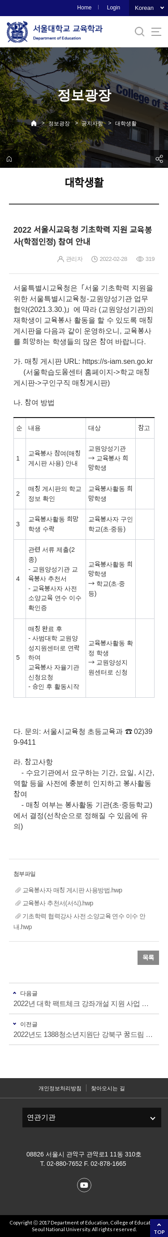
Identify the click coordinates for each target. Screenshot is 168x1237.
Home (84, 7)
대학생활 (126, 123)
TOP (159, 1232)
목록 (148, 957)
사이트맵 (156, 32)
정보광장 (59, 123)
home (9, 159)
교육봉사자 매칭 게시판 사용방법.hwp (72, 890)
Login (113, 7)
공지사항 (92, 123)
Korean (144, 7)
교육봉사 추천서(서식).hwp (57, 903)
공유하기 (159, 159)
